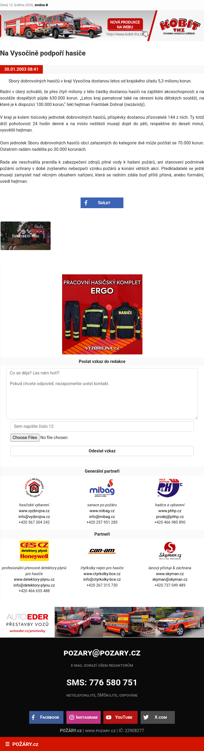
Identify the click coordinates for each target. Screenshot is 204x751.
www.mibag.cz (102, 511)
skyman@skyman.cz (169, 579)
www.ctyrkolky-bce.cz (102, 574)
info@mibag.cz (102, 517)
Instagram (86, 717)
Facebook (49, 717)
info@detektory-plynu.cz (34, 585)
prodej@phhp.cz (170, 517)
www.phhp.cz (170, 511)
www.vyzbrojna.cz (34, 511)
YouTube (123, 717)
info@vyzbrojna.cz (34, 517)
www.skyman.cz (170, 574)
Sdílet (104, 202)
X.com (161, 717)
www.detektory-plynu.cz (34, 579)
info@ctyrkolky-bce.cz (102, 579)
